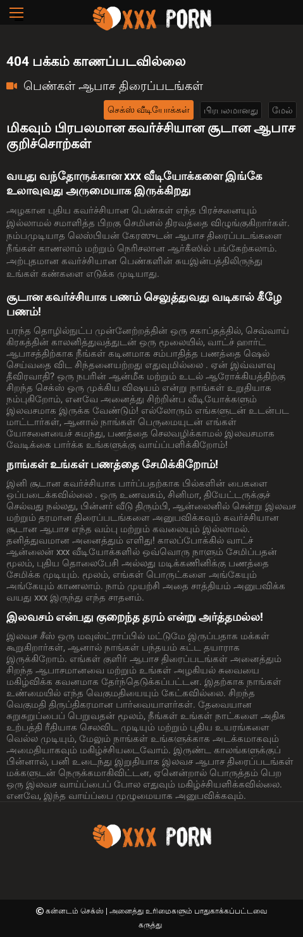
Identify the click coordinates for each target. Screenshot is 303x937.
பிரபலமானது (231, 110)
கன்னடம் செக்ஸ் (76, 911)
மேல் (282, 110)
